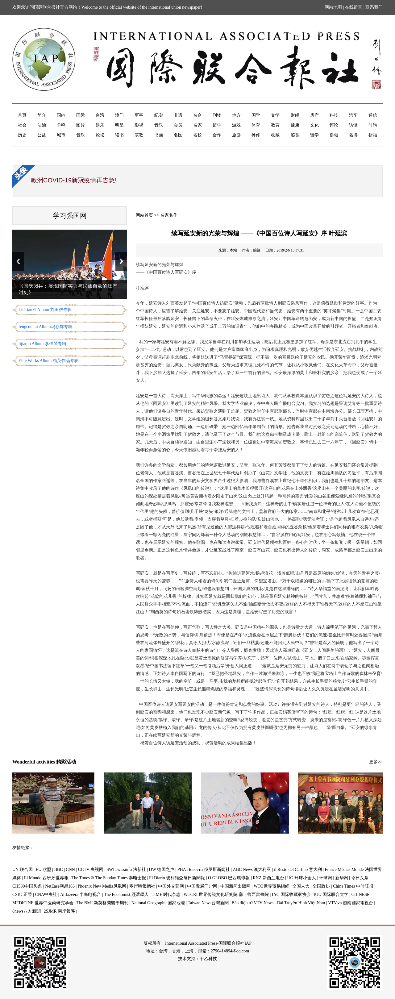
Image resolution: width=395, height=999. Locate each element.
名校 (197, 135)
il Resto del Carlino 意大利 (298, 869)
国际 (80, 115)
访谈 (353, 125)
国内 (61, 115)
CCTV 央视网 (91, 869)
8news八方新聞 (26, 911)
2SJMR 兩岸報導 (59, 911)
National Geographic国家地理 (158, 903)
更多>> (376, 762)
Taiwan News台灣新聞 (208, 903)
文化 (314, 125)
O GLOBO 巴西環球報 (229, 878)
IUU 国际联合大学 (331, 894)
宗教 (139, 135)
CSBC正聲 (22, 894)
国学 (256, 115)
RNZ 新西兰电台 (268, 878)
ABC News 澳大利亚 (252, 869)
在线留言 (353, 7)
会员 (178, 125)
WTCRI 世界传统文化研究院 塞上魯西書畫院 (226, 894)
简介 (41, 115)
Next (121, 261)
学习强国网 (70, 215)
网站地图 (333, 7)
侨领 (334, 135)
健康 (295, 125)
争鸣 (61, 125)
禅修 (256, 135)
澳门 (119, 115)
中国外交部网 (171, 886)
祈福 (372, 135)
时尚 (372, 125)
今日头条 (359, 878)
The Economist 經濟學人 (126, 894)
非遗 (178, 115)
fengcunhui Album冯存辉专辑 (46, 326)
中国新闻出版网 (235, 886)
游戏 (236, 125)
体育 (256, 125)
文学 (275, 115)
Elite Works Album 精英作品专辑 (49, 360)
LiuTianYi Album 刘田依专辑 (45, 309)
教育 (275, 125)
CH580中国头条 (27, 886)
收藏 (275, 135)
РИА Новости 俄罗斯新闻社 (203, 869)
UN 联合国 (22, 869)
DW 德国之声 (162, 869)
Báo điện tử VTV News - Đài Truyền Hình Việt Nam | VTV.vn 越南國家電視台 (302, 903)
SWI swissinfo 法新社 (126, 869)
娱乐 (100, 125)
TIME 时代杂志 (166, 894)
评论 (334, 125)
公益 (41, 135)
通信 (372, 115)
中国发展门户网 (202, 886)
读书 (119, 135)
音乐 (158, 125)
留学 (217, 125)
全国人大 (301, 886)
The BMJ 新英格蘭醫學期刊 (102, 903)
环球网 (325, 878)
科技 (334, 115)
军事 (139, 115)
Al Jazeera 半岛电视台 (80, 894)
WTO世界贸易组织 (271, 886)
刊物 (217, 115)
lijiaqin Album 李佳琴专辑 (42, 343)
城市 (61, 135)
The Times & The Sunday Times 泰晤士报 (109, 878)
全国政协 (321, 886)
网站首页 (144, 215)
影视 (139, 125)
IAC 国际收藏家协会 (291, 894)
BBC (58, 869)
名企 (197, 115)
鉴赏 (295, 135)
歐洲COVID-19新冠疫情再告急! (74, 180)
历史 (22, 135)
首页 (22, 115)
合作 (217, 135)
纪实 (158, 115)
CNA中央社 (46, 894)
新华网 (341, 878)
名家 (197, 125)
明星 (119, 125)
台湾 (100, 115)
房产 (314, 115)
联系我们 (374, 7)
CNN (70, 869)
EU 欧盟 (43, 869)
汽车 (353, 115)
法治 (41, 125)
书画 (158, 135)
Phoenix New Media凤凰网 (102, 886)
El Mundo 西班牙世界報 (46, 878)
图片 (80, 125)
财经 (295, 115)
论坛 (100, 135)
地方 (236, 115)
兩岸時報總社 (142, 886)
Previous (18, 261)
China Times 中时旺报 (353, 886)
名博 (353, 135)
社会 (22, 125)
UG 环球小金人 (301, 878)
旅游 (236, 135)
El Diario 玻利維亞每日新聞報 (177, 878)
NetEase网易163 (60, 886)
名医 (178, 135)
